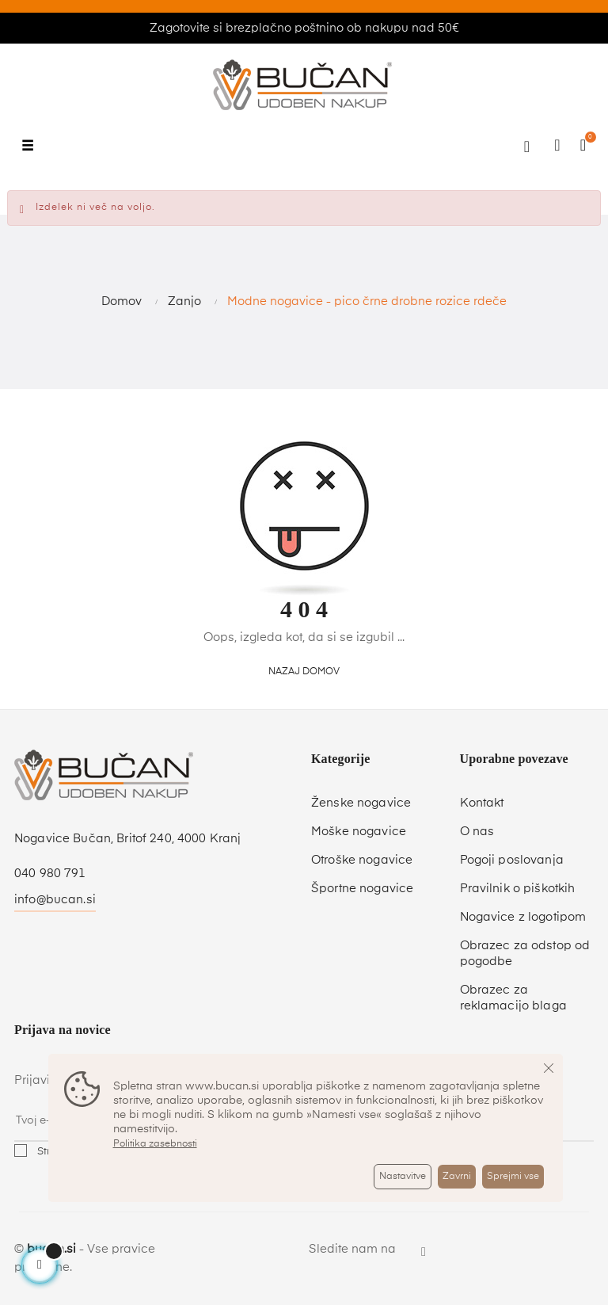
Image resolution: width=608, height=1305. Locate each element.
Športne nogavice (362, 889)
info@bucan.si (55, 900)
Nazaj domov (304, 672)
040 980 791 (50, 874)
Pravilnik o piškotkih (518, 889)
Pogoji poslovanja (512, 860)
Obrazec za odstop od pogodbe (525, 953)
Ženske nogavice (361, 803)
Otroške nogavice (361, 860)
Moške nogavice (358, 832)
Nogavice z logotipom (523, 917)
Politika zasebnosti (155, 1144)
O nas (477, 832)
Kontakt (482, 803)
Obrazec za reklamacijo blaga (513, 998)
